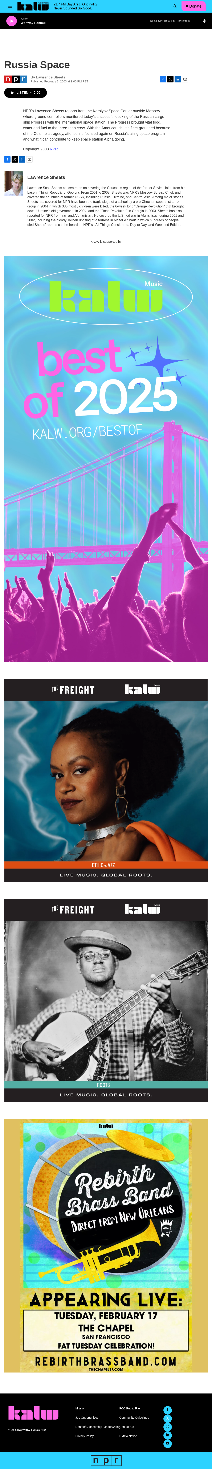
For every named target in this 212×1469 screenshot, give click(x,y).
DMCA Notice (128, 1436)
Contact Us (126, 1427)
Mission (80, 1408)
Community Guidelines (134, 1417)
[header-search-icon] (175, 6)
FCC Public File (129, 1408)
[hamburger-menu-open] (10, 6)
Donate (195, 6)
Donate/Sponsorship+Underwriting (95, 1427)
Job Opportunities (86, 1417)
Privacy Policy (84, 1436)
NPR (54, 149)
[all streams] (206, 21)
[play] (11, 21)
